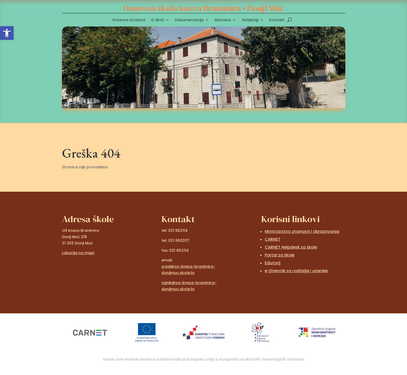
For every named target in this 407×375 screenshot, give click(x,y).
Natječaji (250, 20)
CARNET (272, 239)
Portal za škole (279, 255)
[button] (7, 33)
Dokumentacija (189, 20)
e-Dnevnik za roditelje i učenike (296, 271)
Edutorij (273, 263)
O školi (157, 20)
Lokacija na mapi (78, 252)
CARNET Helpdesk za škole (291, 247)
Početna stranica (129, 20)
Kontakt (276, 20)
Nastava (223, 20)
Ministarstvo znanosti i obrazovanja (302, 231)
